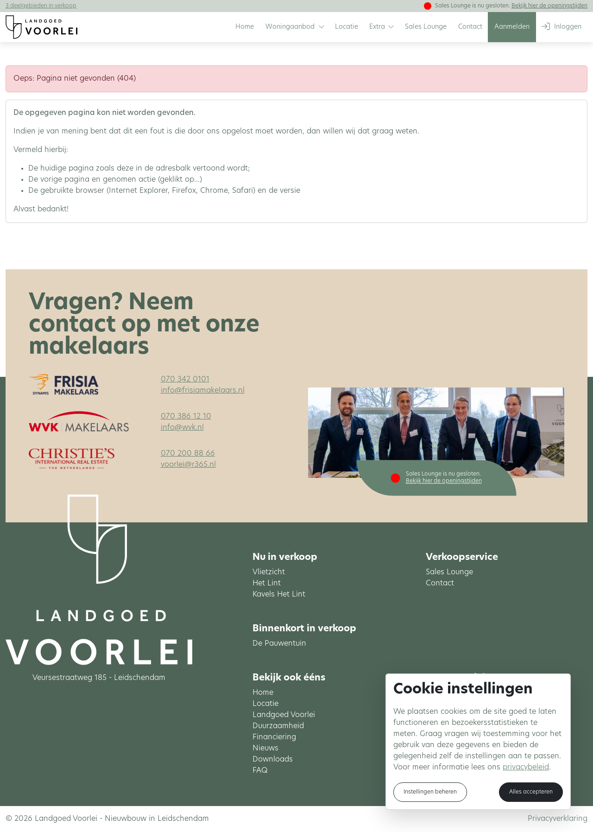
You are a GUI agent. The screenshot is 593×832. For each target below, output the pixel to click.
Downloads (272, 759)
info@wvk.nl (182, 428)
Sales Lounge (449, 572)
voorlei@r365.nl (188, 465)
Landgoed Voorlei (283, 715)
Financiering (274, 737)
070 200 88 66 (188, 453)
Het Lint (266, 583)
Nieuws (265, 748)
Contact (440, 583)
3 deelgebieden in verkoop (41, 6)
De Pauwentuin (279, 644)
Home (262, 693)
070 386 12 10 (186, 416)
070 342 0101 (185, 379)
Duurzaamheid (278, 726)
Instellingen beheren (430, 792)
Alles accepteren (531, 792)
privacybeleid (526, 767)
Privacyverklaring (557, 819)
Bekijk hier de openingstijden (549, 6)
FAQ (260, 771)
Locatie (265, 704)
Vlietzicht (268, 572)
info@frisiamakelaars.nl (203, 390)
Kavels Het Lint (278, 594)
